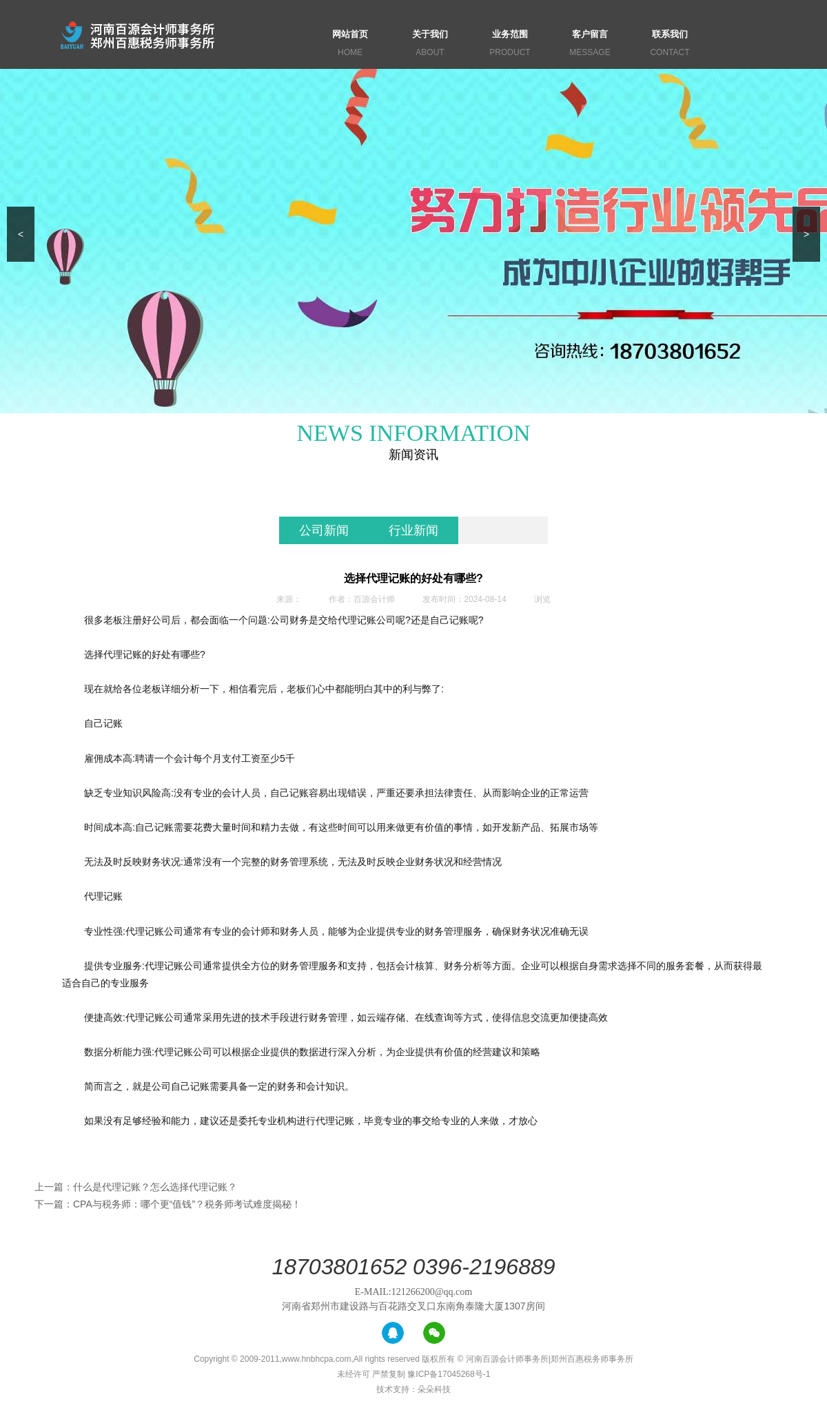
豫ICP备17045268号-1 (448, 1374)
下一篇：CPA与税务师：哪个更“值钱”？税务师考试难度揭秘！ (167, 1204)
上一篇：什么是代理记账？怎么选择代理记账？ (135, 1186)
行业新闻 (413, 530)
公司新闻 (324, 530)
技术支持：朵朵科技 (413, 1389)
